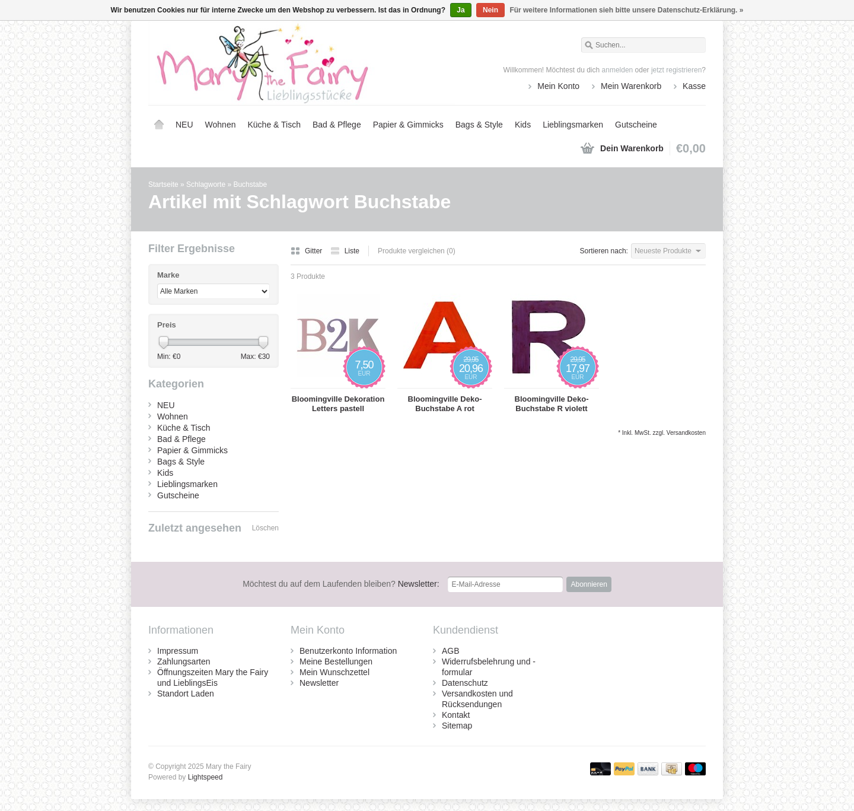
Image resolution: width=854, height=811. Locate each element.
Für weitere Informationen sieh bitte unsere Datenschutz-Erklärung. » (626, 10)
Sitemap (457, 725)
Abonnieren (589, 584)
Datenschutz (465, 683)
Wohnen (220, 124)
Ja (460, 10)
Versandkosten (686, 433)
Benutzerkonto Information (348, 651)
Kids (523, 124)
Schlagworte (205, 184)
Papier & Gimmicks (408, 124)
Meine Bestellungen (335, 661)
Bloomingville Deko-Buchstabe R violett (552, 404)
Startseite (159, 124)
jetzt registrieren (676, 70)
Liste (344, 251)
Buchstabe (250, 184)
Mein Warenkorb (631, 86)
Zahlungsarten (184, 661)
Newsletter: (341, 584)
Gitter (307, 251)
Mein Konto (558, 86)
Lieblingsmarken (573, 124)
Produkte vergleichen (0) (416, 251)
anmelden (617, 70)
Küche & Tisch (274, 124)
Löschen (265, 528)
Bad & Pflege (337, 124)
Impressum (177, 651)
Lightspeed (205, 777)
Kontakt (456, 715)
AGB (451, 651)
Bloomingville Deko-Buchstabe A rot (445, 404)
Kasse (694, 86)
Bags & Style (479, 124)
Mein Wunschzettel (334, 672)
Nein (490, 10)
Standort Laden (185, 693)
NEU (184, 124)
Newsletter (319, 683)
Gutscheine (636, 124)
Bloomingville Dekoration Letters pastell (338, 404)
